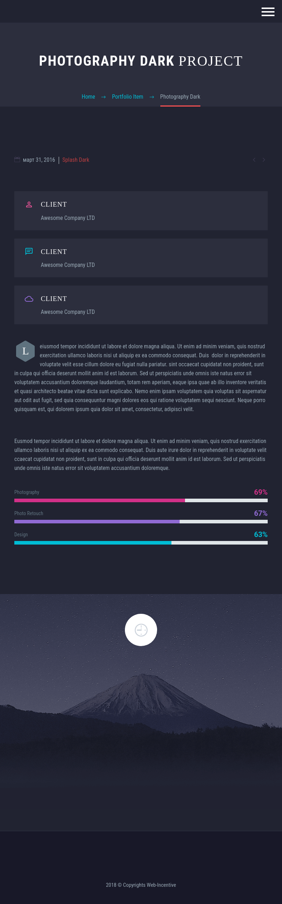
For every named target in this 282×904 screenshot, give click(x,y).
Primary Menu (268, 12)
